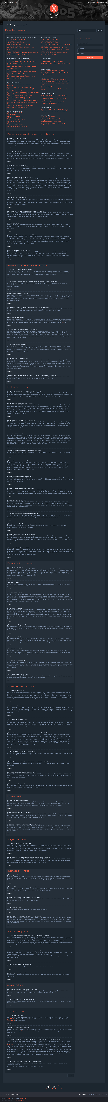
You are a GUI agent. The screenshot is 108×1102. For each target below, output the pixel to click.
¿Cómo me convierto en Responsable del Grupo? (54, 47)
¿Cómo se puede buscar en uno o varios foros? (54, 79)
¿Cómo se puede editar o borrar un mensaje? (19, 87)
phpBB (63, 322)
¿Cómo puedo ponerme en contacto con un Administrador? (53, 124)
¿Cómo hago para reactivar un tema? (17, 107)
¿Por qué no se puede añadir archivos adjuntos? (20, 97)
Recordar (81, 53)
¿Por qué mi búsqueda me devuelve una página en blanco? (54, 83)
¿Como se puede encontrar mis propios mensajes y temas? (55, 88)
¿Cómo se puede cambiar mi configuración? (19, 60)
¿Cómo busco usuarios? (47, 86)
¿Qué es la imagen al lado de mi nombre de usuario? (21, 71)
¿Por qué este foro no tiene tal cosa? (51, 118)
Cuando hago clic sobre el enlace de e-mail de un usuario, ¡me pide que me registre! (21, 77)
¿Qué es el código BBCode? (15, 113)
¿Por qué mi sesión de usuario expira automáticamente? (22, 52)
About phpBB (11, 1020)
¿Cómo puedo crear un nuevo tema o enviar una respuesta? (20, 84)
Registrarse (89, 39)
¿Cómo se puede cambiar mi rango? (17, 75)
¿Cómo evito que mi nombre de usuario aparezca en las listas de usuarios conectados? (22, 62)
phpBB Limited (11, 1019)
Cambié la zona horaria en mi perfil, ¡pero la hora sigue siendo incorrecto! (22, 67)
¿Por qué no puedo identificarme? (16, 46)
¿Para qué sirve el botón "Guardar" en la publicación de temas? (22, 103)
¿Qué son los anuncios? (13, 121)
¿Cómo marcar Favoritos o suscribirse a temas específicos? (53, 99)
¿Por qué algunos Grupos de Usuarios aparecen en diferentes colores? (55, 50)
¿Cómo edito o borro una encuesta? (17, 94)
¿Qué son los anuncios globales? (16, 119)
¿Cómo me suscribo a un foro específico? (52, 102)
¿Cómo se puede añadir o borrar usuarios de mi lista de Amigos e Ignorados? (56, 73)
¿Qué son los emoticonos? (14, 116)
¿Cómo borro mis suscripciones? (50, 103)
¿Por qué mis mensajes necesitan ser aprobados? (20, 105)
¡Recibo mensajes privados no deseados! (52, 61)
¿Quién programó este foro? (48, 116)
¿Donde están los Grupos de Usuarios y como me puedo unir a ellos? (56, 45)
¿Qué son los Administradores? (49, 39)
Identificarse (80, 39)
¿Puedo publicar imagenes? (14, 118)
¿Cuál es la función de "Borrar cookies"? (18, 54)
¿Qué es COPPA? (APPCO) (14, 41)
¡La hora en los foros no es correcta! (17, 65)
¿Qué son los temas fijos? (14, 123)
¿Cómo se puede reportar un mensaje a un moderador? (22, 100)
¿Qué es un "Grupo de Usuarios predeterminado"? (54, 52)
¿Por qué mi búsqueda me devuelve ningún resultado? (56, 81)
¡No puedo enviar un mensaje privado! (51, 60)
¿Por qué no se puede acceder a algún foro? (19, 95)
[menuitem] (17, 2)
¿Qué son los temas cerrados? (15, 124)
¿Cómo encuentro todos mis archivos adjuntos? (54, 111)
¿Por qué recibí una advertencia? (16, 99)
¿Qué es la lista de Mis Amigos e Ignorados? (53, 70)
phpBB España (20, 1100)
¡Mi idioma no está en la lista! (15, 70)
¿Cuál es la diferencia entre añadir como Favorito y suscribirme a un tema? (54, 96)
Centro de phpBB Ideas (19, 1031)
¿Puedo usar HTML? (12, 114)
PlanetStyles (23, 1098)
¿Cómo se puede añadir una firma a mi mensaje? (20, 89)
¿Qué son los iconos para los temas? (17, 126)
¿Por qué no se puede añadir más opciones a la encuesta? (23, 92)
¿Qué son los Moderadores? (48, 41)
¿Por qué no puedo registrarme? (16, 42)
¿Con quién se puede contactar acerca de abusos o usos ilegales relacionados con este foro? (56, 120)
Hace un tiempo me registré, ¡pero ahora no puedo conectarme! (21, 48)
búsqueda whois (11, 1044)
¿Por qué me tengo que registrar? (16, 39)
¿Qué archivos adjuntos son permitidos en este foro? (55, 109)
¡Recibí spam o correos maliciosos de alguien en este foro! (55, 64)
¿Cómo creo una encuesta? (14, 90)
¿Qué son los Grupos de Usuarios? (50, 42)
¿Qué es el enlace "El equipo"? (49, 54)
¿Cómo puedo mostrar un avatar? (16, 73)
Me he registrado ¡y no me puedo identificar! (19, 44)
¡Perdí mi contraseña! (13, 51)
